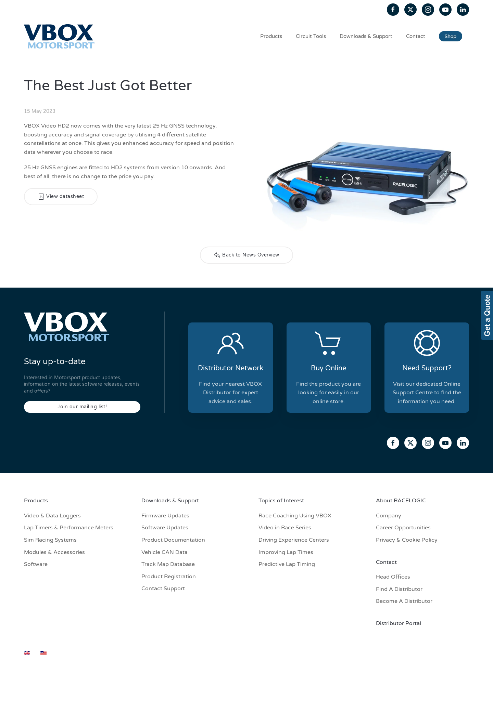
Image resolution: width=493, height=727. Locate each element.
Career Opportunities (403, 527)
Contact (415, 36)
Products (271, 36)
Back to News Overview (246, 255)
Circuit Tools (311, 36)
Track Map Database (168, 564)
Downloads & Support (366, 36)
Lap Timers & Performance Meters (68, 527)
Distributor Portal (398, 623)
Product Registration (168, 576)
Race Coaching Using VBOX (294, 515)
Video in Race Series (284, 527)
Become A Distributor (404, 601)
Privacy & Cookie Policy (407, 540)
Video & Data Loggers (52, 515)
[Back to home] (60, 36)
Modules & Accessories (54, 552)
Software (36, 564)
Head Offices (393, 576)
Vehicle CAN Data (164, 552)
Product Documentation (173, 540)
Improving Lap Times (285, 552)
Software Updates (164, 527)
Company (388, 515)
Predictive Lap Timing (286, 564)
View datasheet (61, 196)
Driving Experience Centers (293, 540)
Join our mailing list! (82, 407)
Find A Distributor (399, 589)
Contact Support (163, 588)
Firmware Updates (165, 515)
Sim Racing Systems (50, 540)
